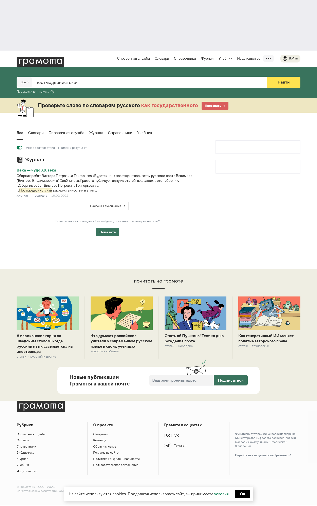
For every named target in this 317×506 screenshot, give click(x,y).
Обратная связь (104, 447)
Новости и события (105, 357)
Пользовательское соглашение (116, 466)
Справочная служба (133, 58)
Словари (161, 58)
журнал (22, 195)
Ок (242, 494)
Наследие (185, 346)
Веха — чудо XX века (36, 170)
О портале (100, 435)
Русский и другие (43, 357)
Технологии (260, 346)
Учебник (225, 58)
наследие (40, 195)
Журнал (207, 58)
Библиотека (25, 453)
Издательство (248, 58)
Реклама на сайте (106, 453)
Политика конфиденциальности (116, 459)
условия (221, 494)
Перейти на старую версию (263, 456)
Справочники (185, 58)
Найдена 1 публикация (105, 205)
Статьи (21, 357)
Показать (107, 232)
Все (20, 133)
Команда (99, 441)
